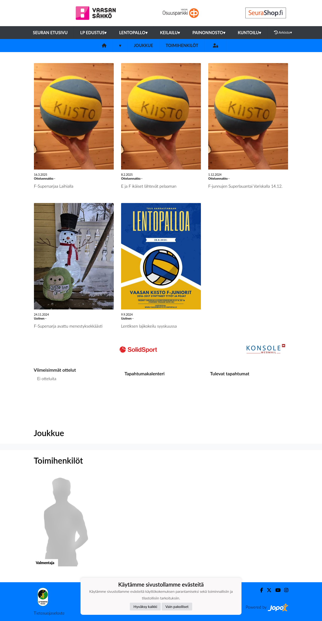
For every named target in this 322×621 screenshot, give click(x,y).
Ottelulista (45, 396)
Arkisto (283, 32)
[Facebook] (259, 590)
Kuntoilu (249, 32)
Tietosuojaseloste (49, 612)
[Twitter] (267, 590)
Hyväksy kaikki (145, 606)
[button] (63, 524)
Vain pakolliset (177, 606)
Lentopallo (133, 32)
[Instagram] (284, 590)
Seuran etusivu (50, 32)
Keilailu (170, 32)
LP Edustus (93, 32)
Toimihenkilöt (182, 45)
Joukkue (143, 45)
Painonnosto (208, 32)
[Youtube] (276, 590)
